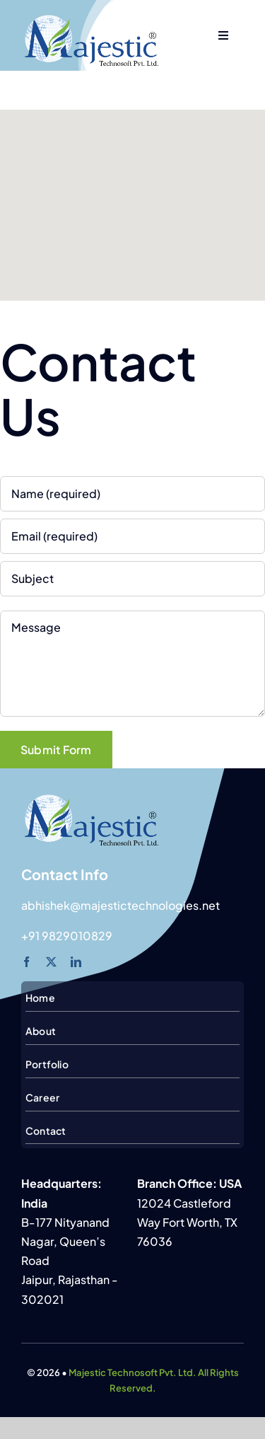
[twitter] (51, 962)
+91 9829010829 (66, 935)
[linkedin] (76, 962)
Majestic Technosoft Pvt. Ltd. (132, 1372)
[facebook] (26, 962)
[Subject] (132, 578)
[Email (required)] (132, 536)
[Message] (132, 664)
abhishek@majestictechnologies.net (120, 905)
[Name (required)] (132, 494)
